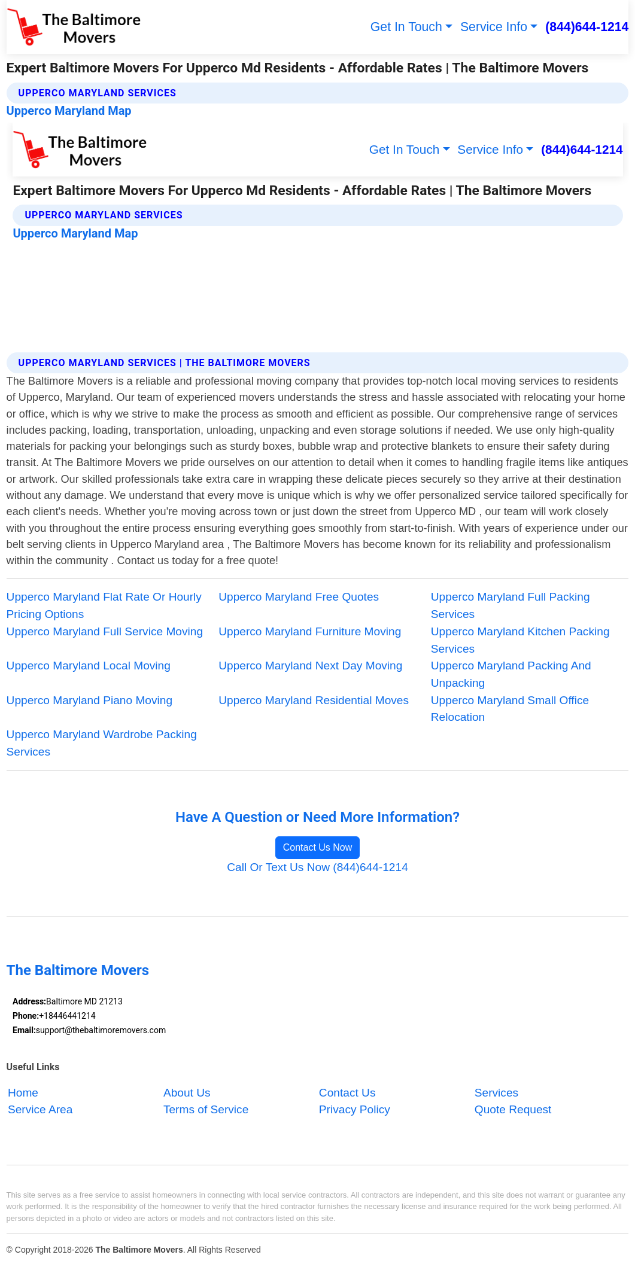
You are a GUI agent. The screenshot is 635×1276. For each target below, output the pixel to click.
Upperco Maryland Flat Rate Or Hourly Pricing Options (104, 605)
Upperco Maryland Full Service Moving (105, 631)
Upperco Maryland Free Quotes (298, 596)
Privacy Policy (354, 1110)
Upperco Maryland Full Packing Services (510, 605)
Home (23, 1092)
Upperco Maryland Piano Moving (89, 700)
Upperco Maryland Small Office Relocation (510, 709)
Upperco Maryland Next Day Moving (310, 665)
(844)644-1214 (586, 27)
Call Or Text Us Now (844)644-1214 (317, 867)
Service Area (40, 1110)
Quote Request (513, 1110)
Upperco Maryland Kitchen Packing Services (520, 640)
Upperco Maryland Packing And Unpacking (511, 674)
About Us (187, 1092)
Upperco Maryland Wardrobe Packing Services (102, 743)
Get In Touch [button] (406, 27)
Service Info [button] (493, 27)
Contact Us (347, 1092)
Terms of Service (205, 1110)
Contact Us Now (318, 847)
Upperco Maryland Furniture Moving (309, 631)
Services (496, 1092)
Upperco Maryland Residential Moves (313, 700)
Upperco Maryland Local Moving (89, 665)
